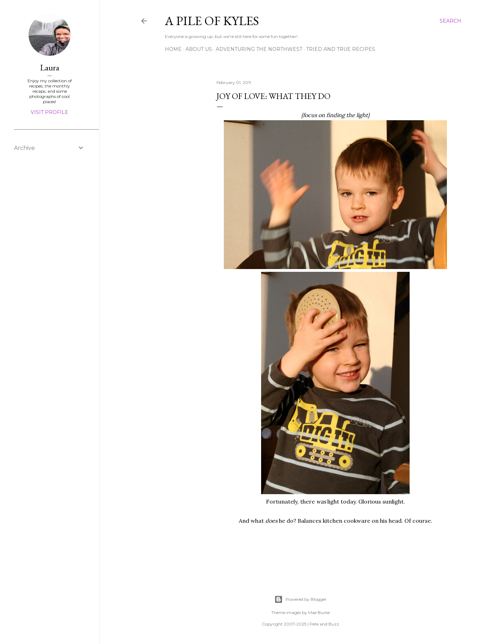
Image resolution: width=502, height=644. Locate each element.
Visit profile (49, 112)
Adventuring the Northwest (259, 49)
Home (173, 49)
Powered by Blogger (300, 599)
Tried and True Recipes (340, 49)
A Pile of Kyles (212, 21)
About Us (198, 49)
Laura (49, 67)
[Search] (450, 21)
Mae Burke (319, 612)
